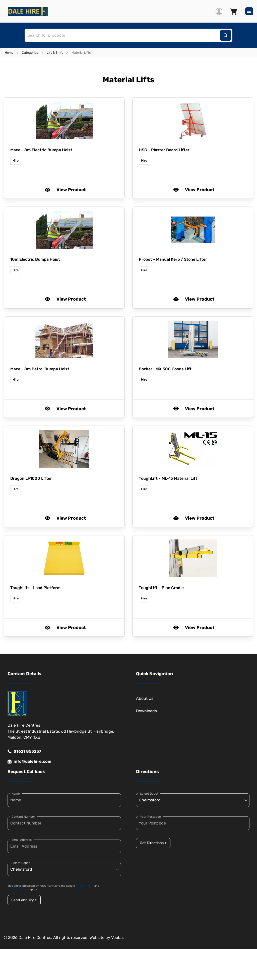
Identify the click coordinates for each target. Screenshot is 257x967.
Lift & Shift (55, 52)
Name (16, 793)
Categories (30, 52)
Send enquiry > (24, 900)
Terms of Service (18, 889)
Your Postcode (150, 816)
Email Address (22, 840)
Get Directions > (153, 843)
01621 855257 (24, 751)
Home (9, 52)
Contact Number (23, 816)
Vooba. (117, 937)
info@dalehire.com (29, 761)
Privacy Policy (85, 885)
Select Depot (21, 863)
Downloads (146, 711)
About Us (144, 698)
